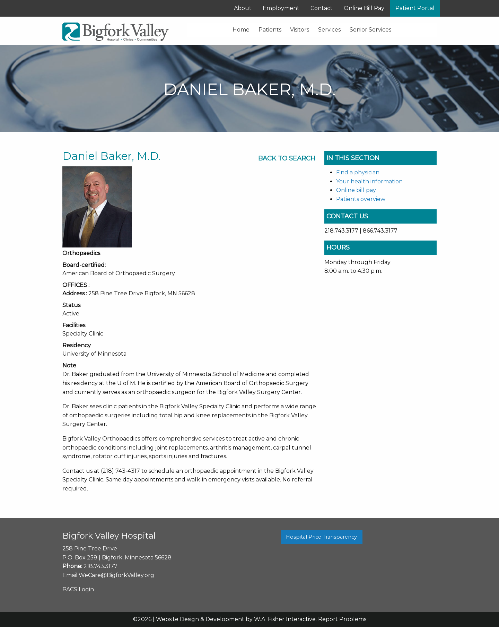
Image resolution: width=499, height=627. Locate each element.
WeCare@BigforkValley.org (116, 575)
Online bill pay (356, 190)
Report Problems (342, 619)
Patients (270, 29)
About (243, 8)
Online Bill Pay (364, 8)
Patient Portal (415, 8)
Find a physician (357, 172)
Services (329, 29)
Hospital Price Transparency (321, 537)
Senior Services (370, 29)
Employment (281, 8)
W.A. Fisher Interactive (285, 619)
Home (241, 29)
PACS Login (78, 589)
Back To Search (286, 158)
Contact (321, 8)
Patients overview (360, 199)
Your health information (369, 181)
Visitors (299, 29)
